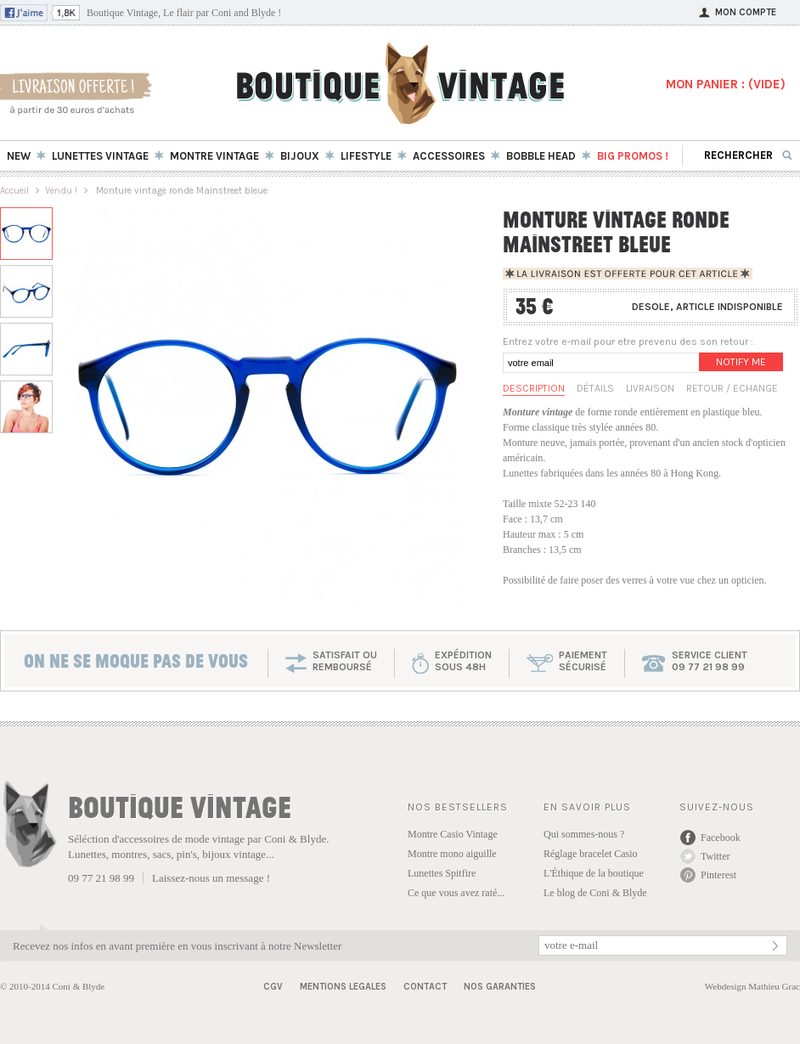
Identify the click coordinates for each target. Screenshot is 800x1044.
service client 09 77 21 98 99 (709, 661)
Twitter (715, 856)
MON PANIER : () (726, 84)
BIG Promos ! (632, 156)
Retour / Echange (732, 388)
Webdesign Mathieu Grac (752, 986)
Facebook (721, 838)
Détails (595, 388)
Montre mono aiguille (452, 854)
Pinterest (718, 875)
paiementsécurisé (583, 661)
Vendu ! (61, 190)
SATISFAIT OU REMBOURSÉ (345, 661)
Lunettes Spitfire (442, 873)
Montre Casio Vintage (453, 834)
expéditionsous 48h (463, 661)
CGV (273, 986)
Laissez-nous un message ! (211, 878)
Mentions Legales (343, 986)
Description (534, 388)
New (19, 156)
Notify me (741, 362)
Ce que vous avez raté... (456, 893)
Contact (425, 986)
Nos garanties (500, 986)
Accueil (14, 190)
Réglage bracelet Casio (591, 854)
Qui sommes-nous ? (584, 834)
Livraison (650, 388)
